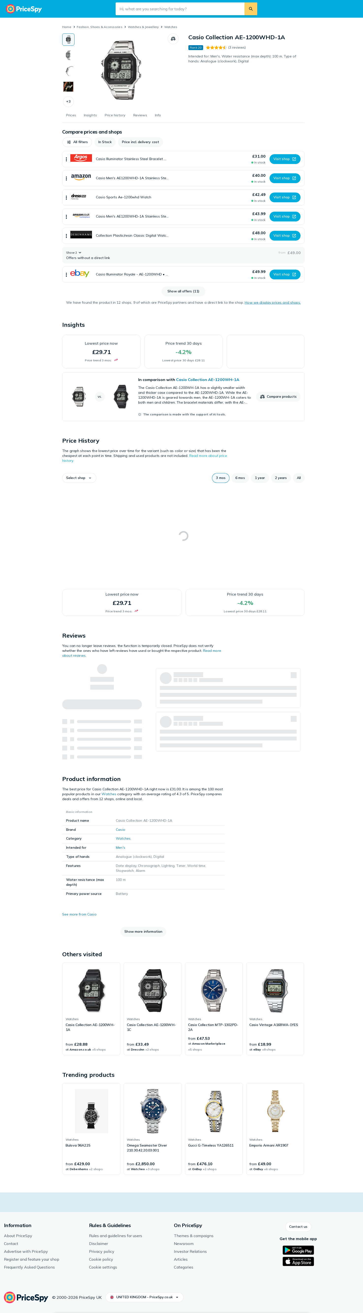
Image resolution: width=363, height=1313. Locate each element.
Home (66, 27)
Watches (171, 27)
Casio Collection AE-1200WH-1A (207, 379)
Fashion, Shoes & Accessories (99, 27)
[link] (183, 396)
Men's (120, 847)
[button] (68, 101)
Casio (120, 829)
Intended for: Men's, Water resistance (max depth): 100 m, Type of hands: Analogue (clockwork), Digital (242, 58)
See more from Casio (79, 914)
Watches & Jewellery (143, 27)
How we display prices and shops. (273, 302)
